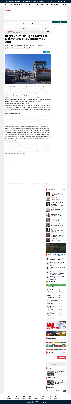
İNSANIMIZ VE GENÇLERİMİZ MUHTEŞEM (56, 216)
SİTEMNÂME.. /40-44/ (55, 220)
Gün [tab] (59, 254)
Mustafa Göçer (55, 214)
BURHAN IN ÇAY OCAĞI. (55, 240)
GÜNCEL (10, 4)
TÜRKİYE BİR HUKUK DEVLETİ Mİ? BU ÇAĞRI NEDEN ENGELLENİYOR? (58, 236)
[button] (66, 4)
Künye (55, 397)
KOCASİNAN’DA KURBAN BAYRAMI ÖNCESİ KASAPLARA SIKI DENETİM (55, 258)
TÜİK (52, 210)
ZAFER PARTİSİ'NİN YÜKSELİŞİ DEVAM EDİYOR (55, 268)
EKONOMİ (15, 4)
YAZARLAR (52, 4)
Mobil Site (9, 397)
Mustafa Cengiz (55, 193)
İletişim (49, 397)
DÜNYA (41, 4)
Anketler (43, 397)
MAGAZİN (31, 4)
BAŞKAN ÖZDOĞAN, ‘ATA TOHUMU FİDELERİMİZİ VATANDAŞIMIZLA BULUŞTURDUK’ (55, 278)
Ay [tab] (64, 254)
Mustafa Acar (55, 239)
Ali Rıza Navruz (55, 219)
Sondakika (16, 397)
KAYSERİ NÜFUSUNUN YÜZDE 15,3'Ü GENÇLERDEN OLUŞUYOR (55, 206)
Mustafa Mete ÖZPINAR (57, 224)
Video (30, 397)
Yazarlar (36, 397)
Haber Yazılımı (45, 402)
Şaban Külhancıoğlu (56, 229)
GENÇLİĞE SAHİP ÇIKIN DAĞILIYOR (58, 225)
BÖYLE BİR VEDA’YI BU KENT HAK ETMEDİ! (57, 195)
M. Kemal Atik (54, 198)
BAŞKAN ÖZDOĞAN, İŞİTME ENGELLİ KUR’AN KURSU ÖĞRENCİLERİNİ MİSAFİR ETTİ (55, 264)
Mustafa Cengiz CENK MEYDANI (57, 203)
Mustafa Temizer (55, 234)
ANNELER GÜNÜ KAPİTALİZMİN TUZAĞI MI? (57, 231)
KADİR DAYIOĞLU (55, 209)
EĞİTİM (36, 4)
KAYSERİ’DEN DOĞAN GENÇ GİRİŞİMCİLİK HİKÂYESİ (59, 382)
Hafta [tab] (62, 254)
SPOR (26, 4)
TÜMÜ (63, 189)
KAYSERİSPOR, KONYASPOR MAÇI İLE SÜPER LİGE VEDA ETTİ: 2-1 (29, 1)
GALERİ (57, 4)
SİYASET (21, 4)
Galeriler (24, 397)
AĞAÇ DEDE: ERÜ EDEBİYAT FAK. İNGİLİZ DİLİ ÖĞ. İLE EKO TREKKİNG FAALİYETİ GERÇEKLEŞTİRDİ (55, 273)
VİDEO (62, 4)
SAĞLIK (46, 4)
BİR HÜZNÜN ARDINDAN (55, 199)
